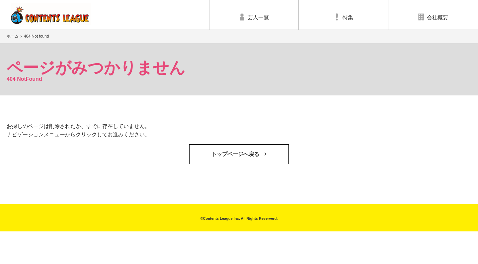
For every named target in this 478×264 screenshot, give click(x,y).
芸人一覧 (254, 17)
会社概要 (433, 17)
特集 (343, 17)
